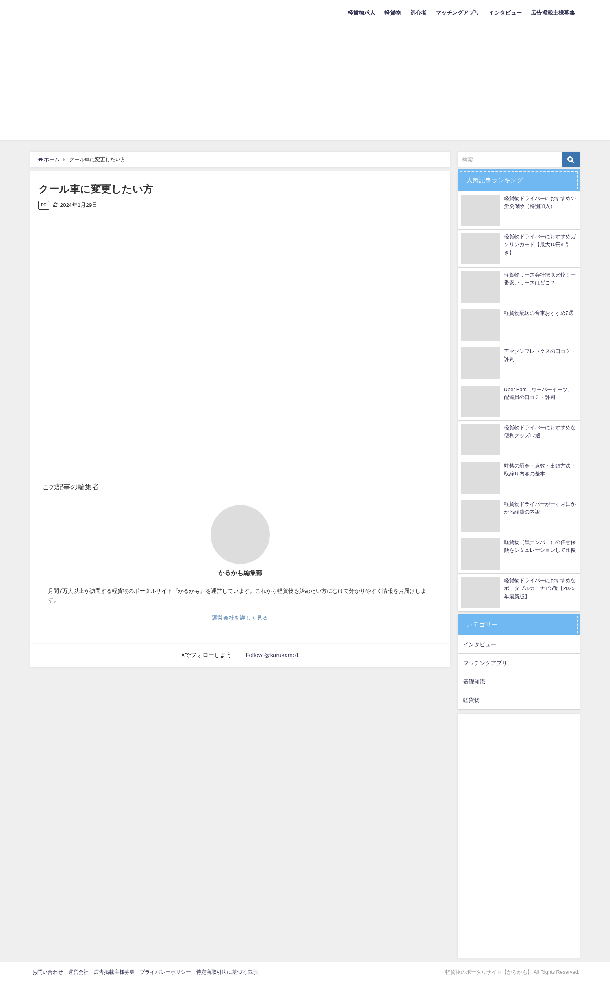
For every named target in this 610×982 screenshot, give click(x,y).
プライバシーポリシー (165, 972)
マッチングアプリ (458, 12)
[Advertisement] (305, 85)
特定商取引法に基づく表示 (227, 972)
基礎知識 (474, 681)
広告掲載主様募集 (553, 12)
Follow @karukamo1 (272, 655)
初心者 (418, 12)
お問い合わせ (47, 972)
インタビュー (505, 12)
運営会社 (78, 972)
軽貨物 (392, 12)
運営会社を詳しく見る (240, 617)
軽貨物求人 (361, 12)
